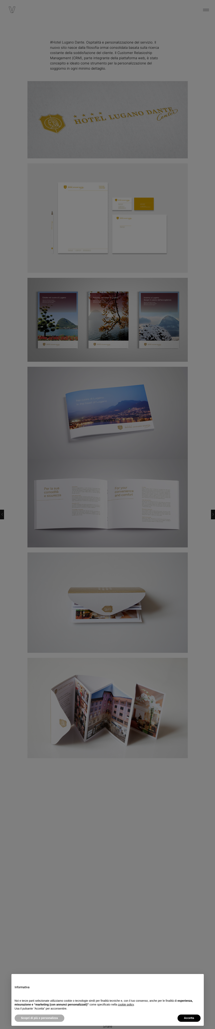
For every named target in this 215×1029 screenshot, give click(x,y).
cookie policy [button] (126, 1004)
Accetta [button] (189, 1018)
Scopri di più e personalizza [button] (39, 1018)
